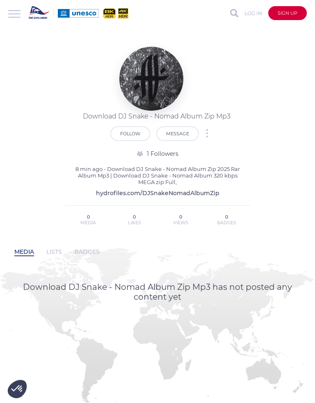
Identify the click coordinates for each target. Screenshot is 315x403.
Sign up (287, 13)
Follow (130, 134)
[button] (17, 389)
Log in (253, 13)
